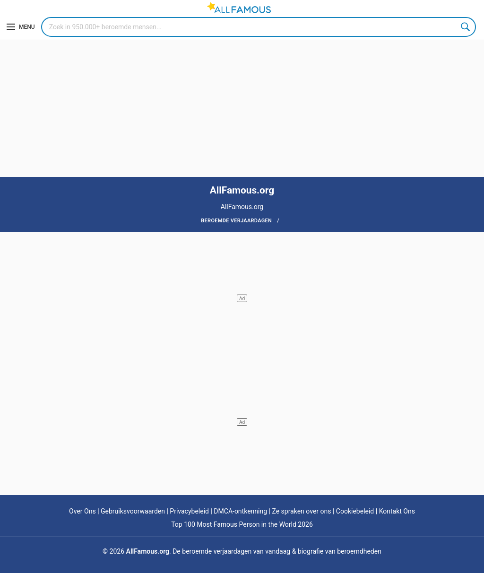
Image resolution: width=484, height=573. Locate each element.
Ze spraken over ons (301, 511)
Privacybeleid (189, 511)
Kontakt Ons (397, 511)
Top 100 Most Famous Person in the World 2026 (242, 524)
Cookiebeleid (355, 511)
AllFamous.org (147, 551)
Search (466, 27)
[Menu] (21, 26)
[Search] (258, 27)
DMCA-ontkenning (240, 511)
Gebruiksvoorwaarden (133, 511)
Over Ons (82, 511)
